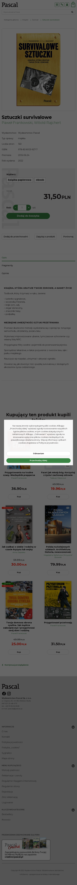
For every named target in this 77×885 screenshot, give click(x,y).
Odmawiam (38, 453)
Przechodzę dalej (38, 460)
